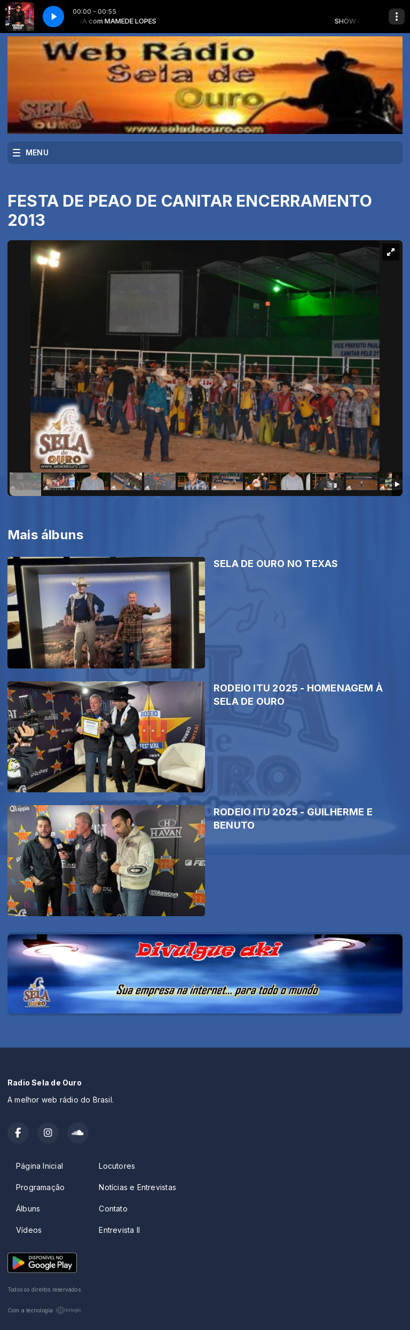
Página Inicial (39, 1165)
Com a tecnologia (44, 1310)
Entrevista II (119, 1229)
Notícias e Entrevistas (137, 1187)
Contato (113, 1208)
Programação (40, 1187)
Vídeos (29, 1229)
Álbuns (28, 1208)
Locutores (117, 1165)
